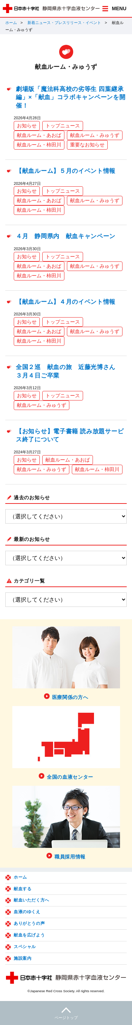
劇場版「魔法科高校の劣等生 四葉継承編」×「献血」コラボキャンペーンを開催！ (70, 97)
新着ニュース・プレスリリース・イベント (64, 22)
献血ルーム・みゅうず (94, 135)
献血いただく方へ (31, 900)
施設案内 (22, 958)
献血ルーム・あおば (39, 135)
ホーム (11, 22)
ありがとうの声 (29, 923)
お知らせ (27, 125)
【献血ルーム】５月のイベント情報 (65, 171)
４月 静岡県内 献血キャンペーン (65, 236)
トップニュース (62, 125)
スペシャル (25, 946)
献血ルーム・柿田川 (39, 144)
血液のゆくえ (27, 911)
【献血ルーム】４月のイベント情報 (65, 302)
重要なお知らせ (87, 144)
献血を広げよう (29, 935)
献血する (22, 888)
